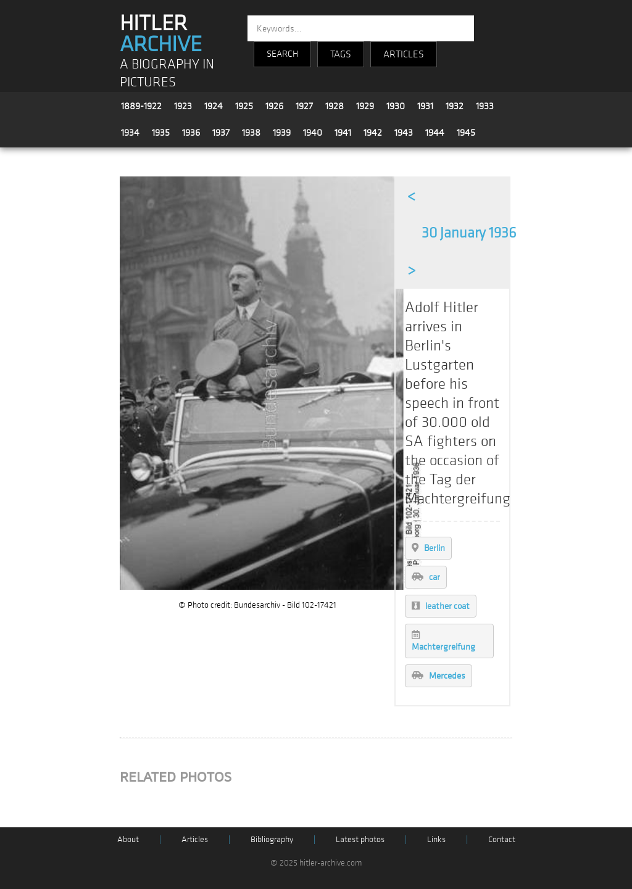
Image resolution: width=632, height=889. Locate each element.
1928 (334, 106)
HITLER (161, 34)
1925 (244, 106)
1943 (403, 132)
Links (436, 839)
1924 (213, 106)
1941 (343, 132)
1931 (425, 106)
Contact (501, 839)
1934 (130, 132)
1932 (455, 106)
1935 (161, 132)
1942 (373, 132)
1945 (466, 132)
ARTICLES (403, 54)
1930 (395, 106)
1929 (365, 106)
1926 (274, 106)
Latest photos (360, 839)
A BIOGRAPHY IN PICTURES (167, 73)
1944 (434, 132)
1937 (221, 132)
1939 (282, 132)
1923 (183, 106)
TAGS (340, 54)
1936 (191, 132)
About (128, 839)
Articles (194, 839)
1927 (304, 106)
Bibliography (272, 839)
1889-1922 (141, 106)
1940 (312, 132)
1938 (251, 132)
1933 (485, 106)
